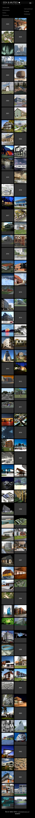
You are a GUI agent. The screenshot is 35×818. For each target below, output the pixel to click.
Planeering (6, 15)
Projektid (26, 11)
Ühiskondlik (6, 7)
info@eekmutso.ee (23, 812)
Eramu (4, 13)
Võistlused (27, 14)
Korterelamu (6, 10)
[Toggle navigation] (30, 3)
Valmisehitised (28, 9)
